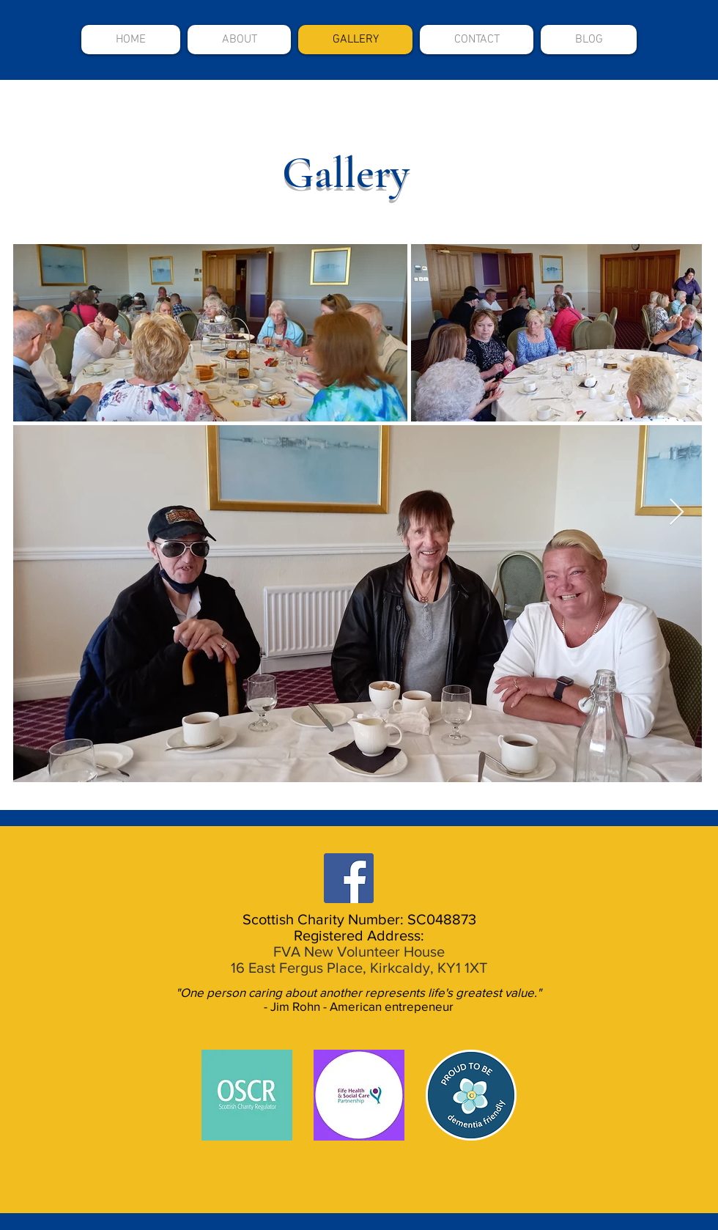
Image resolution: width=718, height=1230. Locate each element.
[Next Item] (676, 512)
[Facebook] (349, 878)
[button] (239, 39)
